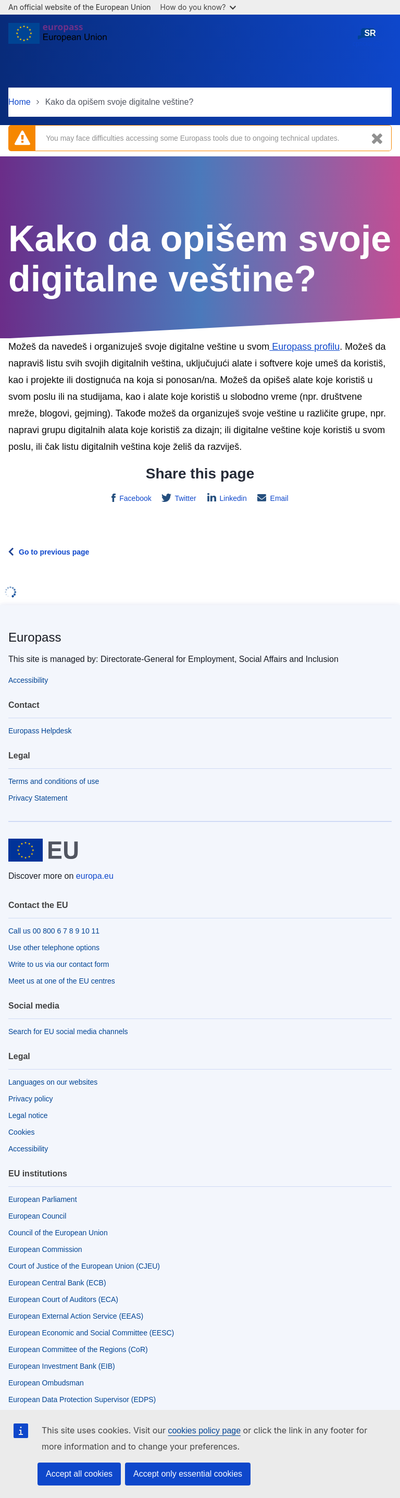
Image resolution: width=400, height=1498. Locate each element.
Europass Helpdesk (39, 731)
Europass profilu (304, 346)
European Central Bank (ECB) (57, 1283)
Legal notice (28, 1115)
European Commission (45, 1249)
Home (19, 101)
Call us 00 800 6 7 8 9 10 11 (53, 931)
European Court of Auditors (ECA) (63, 1299)
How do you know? (198, 7)
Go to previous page (54, 552)
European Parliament (42, 1199)
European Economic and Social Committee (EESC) (91, 1333)
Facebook (134, 498)
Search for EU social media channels (68, 1031)
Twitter (184, 498)
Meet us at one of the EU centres (61, 981)
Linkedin (232, 498)
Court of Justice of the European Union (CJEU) (84, 1266)
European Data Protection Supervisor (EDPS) (82, 1399)
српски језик (370, 37)
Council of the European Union (58, 1233)
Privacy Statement (38, 798)
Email (278, 498)
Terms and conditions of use (53, 781)
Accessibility (28, 680)
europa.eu (95, 875)
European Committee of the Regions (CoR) (78, 1349)
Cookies (21, 1132)
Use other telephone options (53, 947)
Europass (34, 637)
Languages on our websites (52, 1082)
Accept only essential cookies (187, 1473)
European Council (37, 1216)
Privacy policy (30, 1099)
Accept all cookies (79, 1473)
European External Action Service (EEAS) (75, 1316)
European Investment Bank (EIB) (61, 1366)
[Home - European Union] (57, 37)
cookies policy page (204, 1430)
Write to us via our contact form (58, 964)
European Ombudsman (46, 1383)
